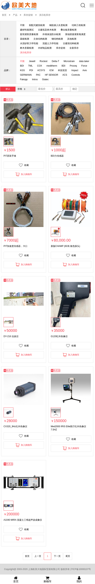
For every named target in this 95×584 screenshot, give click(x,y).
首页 (4, 15)
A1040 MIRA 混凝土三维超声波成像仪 (23, 520)
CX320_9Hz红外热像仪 (15, 426)
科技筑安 (62, 70)
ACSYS (41, 70)
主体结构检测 (40, 39)
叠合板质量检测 (68, 29)
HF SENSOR (51, 75)
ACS (65, 75)
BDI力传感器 (57, 156)
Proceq (73, 65)
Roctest (43, 61)
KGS (22, 70)
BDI (22, 65)
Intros (35, 79)
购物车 (47, 579)
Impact (74, 70)
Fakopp (24, 79)
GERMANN (26, 75)
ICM (51, 70)
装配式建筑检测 (37, 25)
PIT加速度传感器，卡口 (16, 246)
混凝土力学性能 (50, 43)
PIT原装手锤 (10, 156)
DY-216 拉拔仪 (11, 336)
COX (39, 65)
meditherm (51, 65)
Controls (76, 75)
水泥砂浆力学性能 (29, 43)
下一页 (57, 556)
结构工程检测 (78, 25)
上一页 (37, 556)
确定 (74, 88)
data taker (84, 61)
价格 (21, 88)
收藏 (24, 165)
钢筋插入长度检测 (58, 25)
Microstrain (69, 61)
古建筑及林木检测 (47, 29)
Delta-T (55, 61)
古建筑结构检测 (71, 43)
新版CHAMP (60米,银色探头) (65, 246)
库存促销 (28, 15)
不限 (22, 25)
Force (84, 65)
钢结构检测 (57, 39)
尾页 (68, 556)
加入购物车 (23, 174)
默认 (8, 89)
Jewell (32, 61)
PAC (38, 75)
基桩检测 (24, 39)
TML (30, 65)
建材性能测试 (27, 29)
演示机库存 (44, 15)
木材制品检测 (45, 48)
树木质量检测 (27, 48)
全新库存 (74, 48)
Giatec (45, 79)
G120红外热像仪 (59, 336)
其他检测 (71, 39)
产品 (15, 15)
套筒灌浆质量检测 (29, 34)
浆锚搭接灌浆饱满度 (75, 34)
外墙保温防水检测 (51, 34)
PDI (31, 70)
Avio (85, 70)
